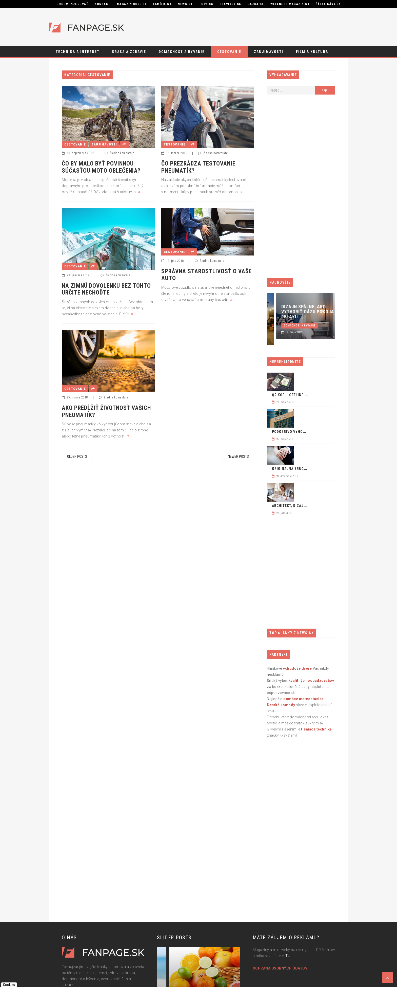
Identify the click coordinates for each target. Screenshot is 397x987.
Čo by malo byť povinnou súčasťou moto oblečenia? (101, 167)
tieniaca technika (316, 729)
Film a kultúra (312, 52)
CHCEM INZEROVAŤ (72, 4)
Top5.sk (206, 4)
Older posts (77, 456)
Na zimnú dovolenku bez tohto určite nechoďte (106, 289)
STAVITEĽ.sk (230, 4)
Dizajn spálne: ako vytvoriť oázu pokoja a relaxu (330, 311)
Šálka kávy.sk (328, 4)
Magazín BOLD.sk (132, 4)
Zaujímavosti (268, 52)
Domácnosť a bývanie (182, 52)
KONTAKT (103, 4)
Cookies (9, 985)
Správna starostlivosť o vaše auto (206, 275)
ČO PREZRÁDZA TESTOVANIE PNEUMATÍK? (198, 167)
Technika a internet (78, 52)
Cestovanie (229, 52)
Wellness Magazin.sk (290, 4)
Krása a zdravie (129, 52)
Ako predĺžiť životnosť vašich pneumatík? (106, 411)
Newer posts (238, 456)
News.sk (185, 4)
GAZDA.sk (256, 4)
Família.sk (162, 4)
